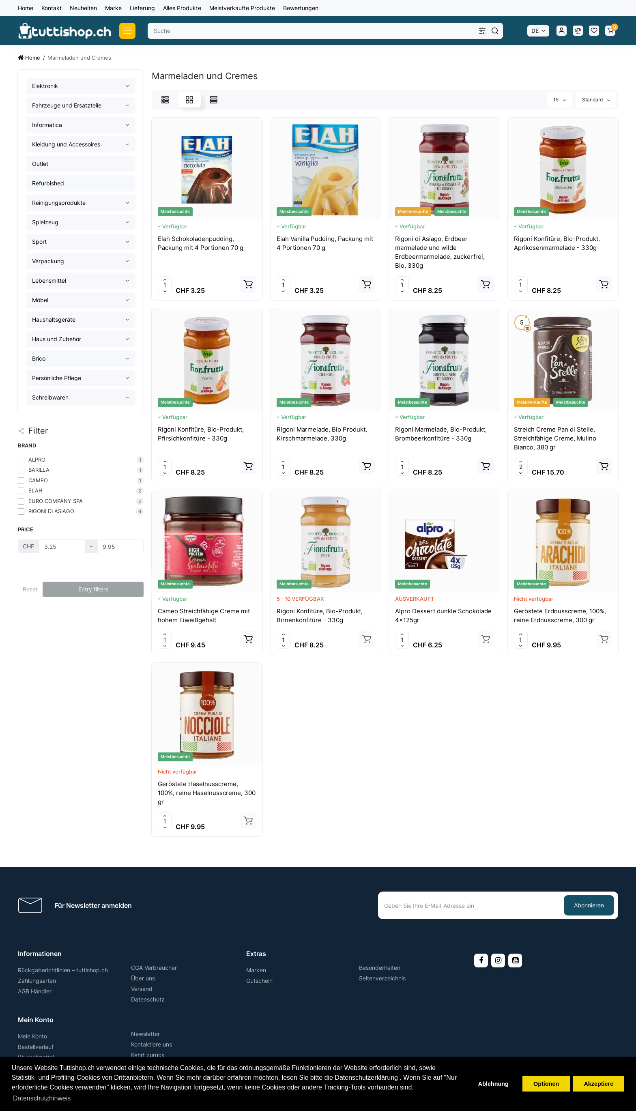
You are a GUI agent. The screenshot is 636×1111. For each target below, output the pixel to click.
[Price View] (213, 99)
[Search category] (482, 30)
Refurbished (48, 183)
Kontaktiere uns (151, 1044)
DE (535, 30)
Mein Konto (32, 1036)
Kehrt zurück (148, 1054)
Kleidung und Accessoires (66, 144)
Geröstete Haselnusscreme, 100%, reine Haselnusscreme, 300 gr (207, 793)
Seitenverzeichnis (382, 978)
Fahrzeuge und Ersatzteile (66, 105)
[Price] (62, 546)
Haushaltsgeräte (53, 319)
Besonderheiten (379, 967)
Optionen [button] (546, 1084)
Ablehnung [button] (493, 1084)
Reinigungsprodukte (59, 202)
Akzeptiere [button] (598, 1084)
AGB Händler (35, 991)
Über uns (143, 978)
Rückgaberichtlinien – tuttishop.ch (63, 970)
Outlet (40, 163)
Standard (596, 100)
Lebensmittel (49, 280)
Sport (39, 241)
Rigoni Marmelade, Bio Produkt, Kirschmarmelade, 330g (322, 433)
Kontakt (51, 7)
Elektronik (45, 85)
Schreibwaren (50, 397)
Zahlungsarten (37, 980)
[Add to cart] (248, 284)
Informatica (47, 124)
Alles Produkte (182, 7)
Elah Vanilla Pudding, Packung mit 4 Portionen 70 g (325, 243)
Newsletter (145, 1033)
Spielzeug (45, 222)
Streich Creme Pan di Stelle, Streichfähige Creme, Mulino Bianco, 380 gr (555, 438)
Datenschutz (148, 999)
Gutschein (259, 980)
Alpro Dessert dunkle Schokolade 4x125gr (443, 615)
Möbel (40, 300)
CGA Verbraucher (154, 967)
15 (559, 100)
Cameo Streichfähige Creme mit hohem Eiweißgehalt (204, 615)
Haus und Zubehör (56, 338)
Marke (113, 7)
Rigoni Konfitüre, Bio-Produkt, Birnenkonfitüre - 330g (320, 615)
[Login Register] (561, 31)
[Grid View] (189, 99)
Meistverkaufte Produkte (242, 7)
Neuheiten (83, 7)
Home (25, 7)
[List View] (165, 99)
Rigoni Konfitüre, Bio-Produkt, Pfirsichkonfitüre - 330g (201, 433)
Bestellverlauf (36, 1046)
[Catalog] (127, 31)
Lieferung (142, 7)
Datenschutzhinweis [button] (42, 1098)
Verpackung (48, 261)
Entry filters (93, 589)
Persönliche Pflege (56, 377)
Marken (256, 970)
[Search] (494, 30)
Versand (142, 988)
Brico (38, 358)
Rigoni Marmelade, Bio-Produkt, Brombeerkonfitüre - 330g (441, 433)
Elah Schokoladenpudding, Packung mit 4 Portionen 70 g (200, 243)
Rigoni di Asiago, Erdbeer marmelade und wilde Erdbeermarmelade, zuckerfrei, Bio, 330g (440, 252)
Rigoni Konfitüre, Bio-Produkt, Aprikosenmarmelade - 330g (557, 243)
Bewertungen (300, 7)
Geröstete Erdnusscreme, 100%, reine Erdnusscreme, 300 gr (560, 615)
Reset (30, 589)
